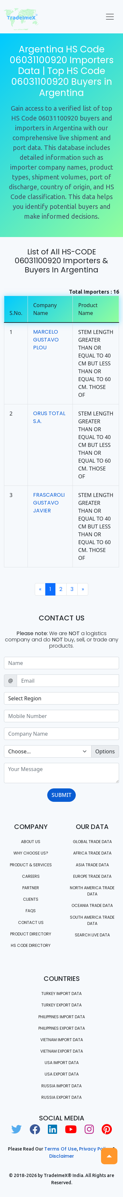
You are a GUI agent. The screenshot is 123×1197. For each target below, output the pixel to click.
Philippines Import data (61, 1017)
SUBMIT (61, 795)
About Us (30, 841)
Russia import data (61, 1086)
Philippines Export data (61, 1028)
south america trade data (92, 920)
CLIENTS (30, 899)
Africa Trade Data (92, 853)
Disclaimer (61, 1156)
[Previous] (40, 589)
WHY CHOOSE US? (30, 853)
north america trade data (92, 891)
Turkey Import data (61, 993)
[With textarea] (61, 773)
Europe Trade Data (92, 876)
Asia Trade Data (92, 865)
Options (105, 751)
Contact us (31, 922)
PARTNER (30, 888)
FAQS (31, 910)
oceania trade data (92, 905)
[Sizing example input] (61, 663)
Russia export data (61, 1097)
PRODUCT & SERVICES (31, 865)
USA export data (62, 1074)
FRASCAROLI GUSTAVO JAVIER (49, 502)
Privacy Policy (95, 1149)
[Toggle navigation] (110, 16)
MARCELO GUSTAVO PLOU (46, 339)
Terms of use (60, 1149)
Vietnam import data (61, 1039)
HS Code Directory (31, 945)
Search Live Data (92, 935)
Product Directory (30, 934)
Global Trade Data (92, 841)
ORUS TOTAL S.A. (49, 417)
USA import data (62, 1062)
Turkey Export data (61, 1005)
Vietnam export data (61, 1051)
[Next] (82, 589)
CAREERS (31, 876)
